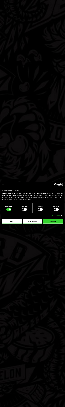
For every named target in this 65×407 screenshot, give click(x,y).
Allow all (53, 221)
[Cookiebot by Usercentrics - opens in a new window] (55, 184)
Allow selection (32, 221)
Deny (12, 221)
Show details (56, 215)
